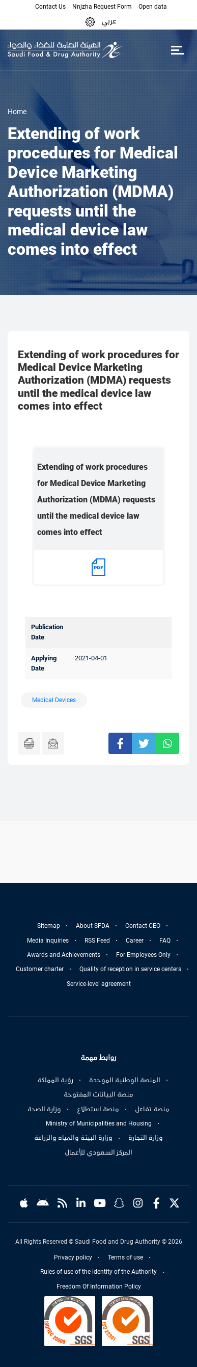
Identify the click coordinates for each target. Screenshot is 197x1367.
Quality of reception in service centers (130, 969)
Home (17, 112)
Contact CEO (142, 925)
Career (135, 940)
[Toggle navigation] (177, 50)
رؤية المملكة (55, 1080)
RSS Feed (97, 940)
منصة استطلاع (98, 1109)
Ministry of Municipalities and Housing (99, 1123)
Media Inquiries (48, 940)
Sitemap (48, 925)
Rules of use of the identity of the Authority (98, 1271)
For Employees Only (143, 954)
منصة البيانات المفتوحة (98, 1094)
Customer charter (40, 969)
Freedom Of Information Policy (99, 1286)
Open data (152, 6)
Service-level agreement (99, 983)
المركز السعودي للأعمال (98, 1152)
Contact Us (50, 6)
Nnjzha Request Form (102, 6)
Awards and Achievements (63, 954)
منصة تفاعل (152, 1109)
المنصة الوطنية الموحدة (124, 1080)
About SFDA (92, 925)
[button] (90, 21)
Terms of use (125, 1257)
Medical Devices (54, 700)
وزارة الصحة (44, 1109)
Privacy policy (73, 1257)
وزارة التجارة (145, 1137)
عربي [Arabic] (109, 21)
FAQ (165, 940)
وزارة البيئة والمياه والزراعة (73, 1137)
